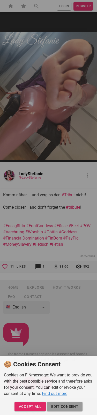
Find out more (54, 393)
